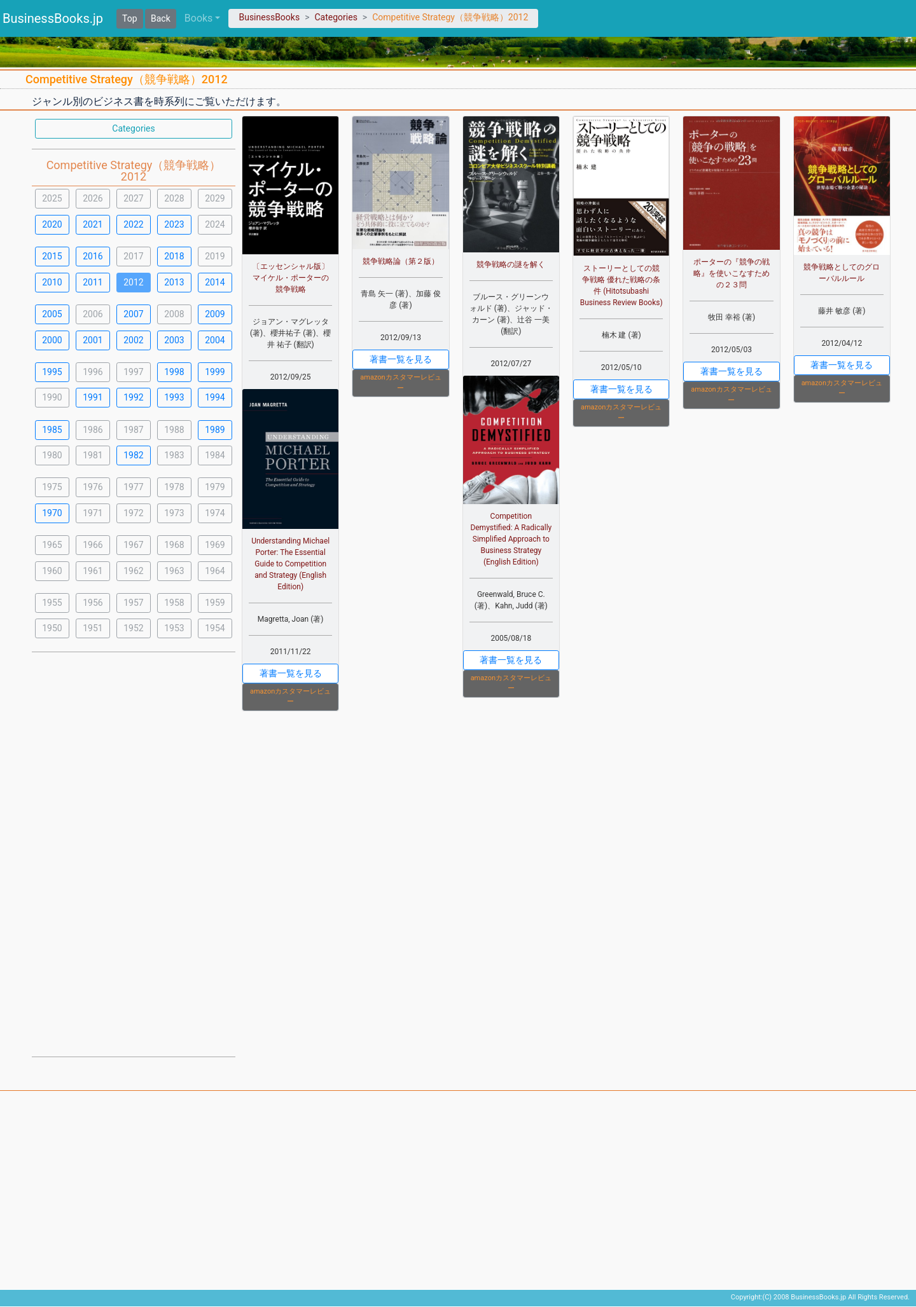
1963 (174, 571)
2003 (174, 340)
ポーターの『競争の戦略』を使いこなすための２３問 (731, 273)
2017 (133, 256)
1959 (215, 603)
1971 (92, 513)
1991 (92, 397)
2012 (133, 282)
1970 (52, 513)
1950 (52, 628)
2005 (52, 314)
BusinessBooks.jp (53, 18)
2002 (133, 340)
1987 (133, 430)
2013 (174, 282)
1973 (174, 513)
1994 (215, 397)
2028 (174, 198)
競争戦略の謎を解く (510, 264)
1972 (133, 513)
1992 (133, 397)
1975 (52, 487)
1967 (133, 545)
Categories (335, 17)
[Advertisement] (133, 853)
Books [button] (198, 18)
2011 (92, 282)
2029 (215, 198)
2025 (52, 198)
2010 (52, 282)
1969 (215, 545)
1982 (133, 455)
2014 (215, 282)
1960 (52, 571)
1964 (215, 571)
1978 (174, 487)
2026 (92, 198)
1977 (133, 487)
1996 (92, 372)
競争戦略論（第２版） (401, 261)
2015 (52, 256)
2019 (215, 256)
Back (160, 18)
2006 (92, 314)
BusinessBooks (269, 17)
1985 (52, 430)
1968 (174, 545)
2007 (133, 314)
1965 (52, 545)
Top (129, 18)
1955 (52, 603)
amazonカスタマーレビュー (290, 696)
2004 (215, 340)
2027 (133, 198)
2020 (52, 224)
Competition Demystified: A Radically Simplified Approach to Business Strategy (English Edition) (511, 539)
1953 (174, 628)
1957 (133, 603)
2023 (174, 224)
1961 (92, 571)
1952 (133, 628)
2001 (92, 340)
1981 (92, 455)
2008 (174, 314)
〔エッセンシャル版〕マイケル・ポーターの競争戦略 (291, 278)
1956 (92, 603)
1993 (174, 397)
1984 (215, 455)
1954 (215, 628)
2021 (92, 224)
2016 (92, 256)
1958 (174, 603)
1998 (174, 372)
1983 (174, 455)
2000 (52, 340)
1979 (215, 487)
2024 (215, 224)
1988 (174, 430)
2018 (174, 256)
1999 (215, 372)
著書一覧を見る (291, 673)
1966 (92, 545)
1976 (92, 487)
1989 (215, 430)
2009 (215, 314)
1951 (92, 628)
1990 (52, 397)
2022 (133, 224)
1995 (52, 372)
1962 (133, 571)
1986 (92, 430)
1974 (215, 513)
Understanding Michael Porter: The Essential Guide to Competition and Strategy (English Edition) (290, 564)
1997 (133, 372)
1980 (52, 455)
